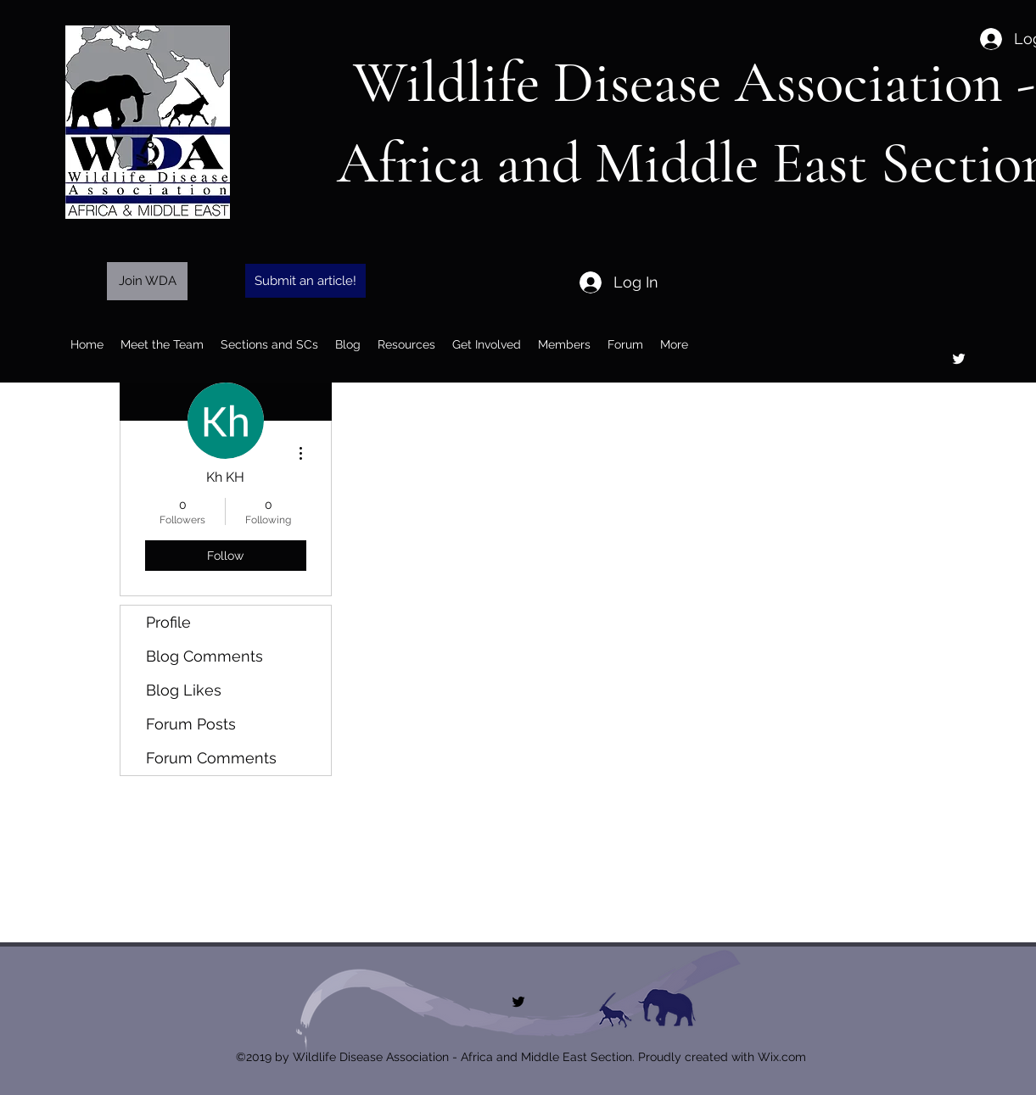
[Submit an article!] (305, 281)
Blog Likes (183, 690)
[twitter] (958, 358)
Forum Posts (191, 724)
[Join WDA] (147, 281)
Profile (168, 622)
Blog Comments (204, 656)
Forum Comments (211, 758)
